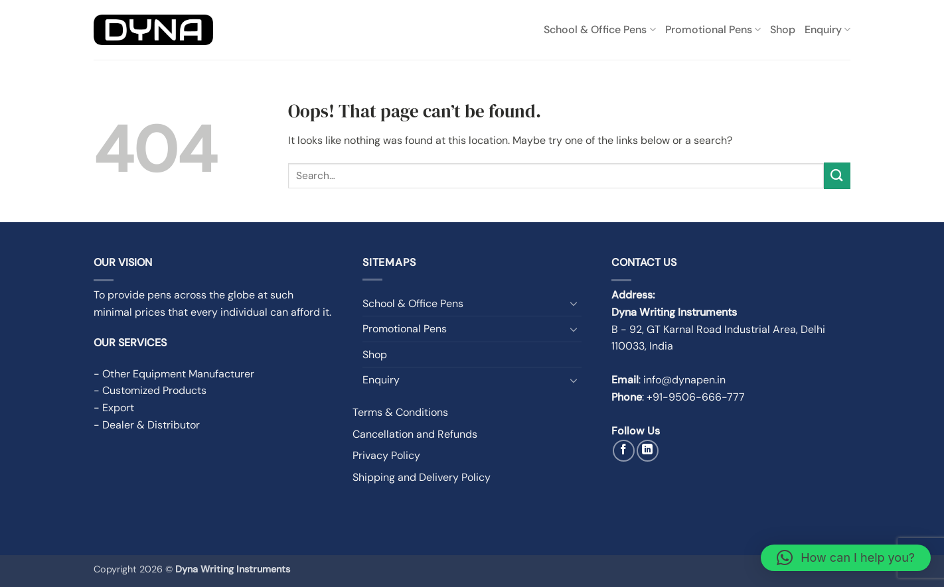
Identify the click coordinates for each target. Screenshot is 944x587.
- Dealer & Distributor (147, 425)
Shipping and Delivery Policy (422, 477)
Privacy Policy (386, 455)
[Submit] (837, 175)
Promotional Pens (713, 29)
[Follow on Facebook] (624, 451)
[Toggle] (574, 303)
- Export (114, 408)
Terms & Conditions (400, 412)
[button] (846, 558)
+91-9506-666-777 (696, 397)
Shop (782, 29)
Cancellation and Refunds (415, 434)
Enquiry (827, 29)
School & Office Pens (599, 29)
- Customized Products (150, 390)
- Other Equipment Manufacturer (174, 374)
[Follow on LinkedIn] (648, 451)
